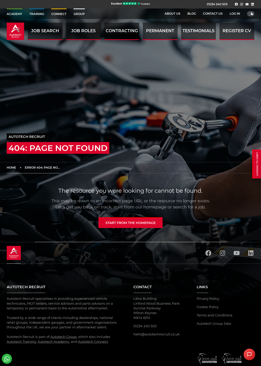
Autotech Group (63, 337)
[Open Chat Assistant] (249, 354)
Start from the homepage (130, 223)
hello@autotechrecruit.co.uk (156, 334)
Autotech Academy (53, 342)
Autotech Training (21, 342)
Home (11, 167)
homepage (155, 207)
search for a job (189, 207)
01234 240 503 (217, 4)
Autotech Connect (93, 342)
